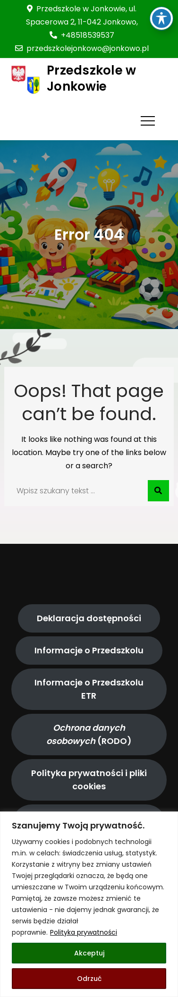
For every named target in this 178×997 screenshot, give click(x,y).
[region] (89, 904)
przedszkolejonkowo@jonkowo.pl (82, 48)
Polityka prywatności (83, 932)
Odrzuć (89, 978)
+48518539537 (82, 35)
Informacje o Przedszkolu (89, 650)
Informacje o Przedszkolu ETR (89, 688)
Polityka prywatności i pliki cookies (89, 779)
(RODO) (89, 734)
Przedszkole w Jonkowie (91, 78)
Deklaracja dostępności (89, 618)
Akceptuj (89, 953)
